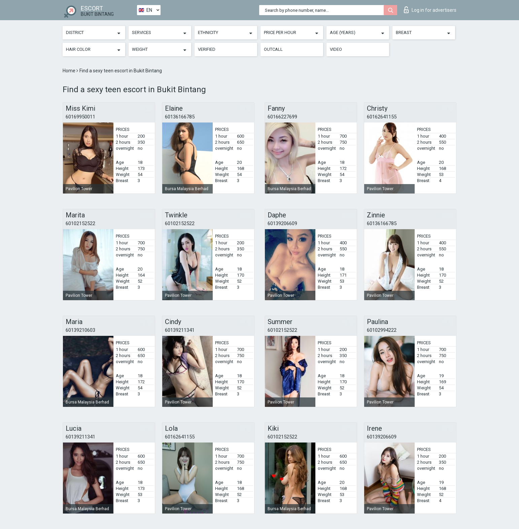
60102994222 (381, 330)
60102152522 (80, 223)
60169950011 (80, 117)
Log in (430, 9)
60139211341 (180, 330)
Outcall (273, 49)
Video (336, 49)
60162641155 (381, 117)
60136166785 (180, 117)
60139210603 (80, 330)
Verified (206, 49)
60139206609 (282, 223)
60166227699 (282, 117)
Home (69, 70)
